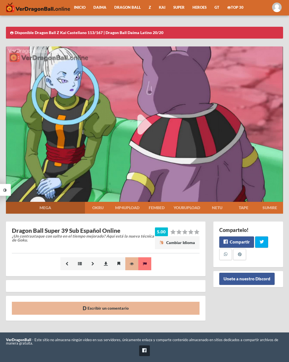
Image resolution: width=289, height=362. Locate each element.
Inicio (80, 7)
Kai (162, 7)
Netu (217, 207)
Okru (98, 207)
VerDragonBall (18, 340)
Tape (243, 207)
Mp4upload (127, 207)
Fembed (157, 207)
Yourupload (187, 207)
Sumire (269, 207)
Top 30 (235, 7)
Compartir (237, 241)
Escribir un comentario (106, 308)
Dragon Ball (127, 7)
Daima (99, 7)
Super (179, 7)
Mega (45, 207)
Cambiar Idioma (177, 242)
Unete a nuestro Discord (247, 278)
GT (216, 7)
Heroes (199, 7)
